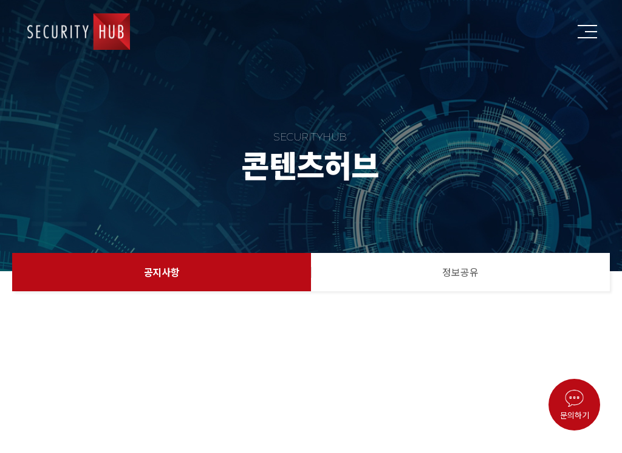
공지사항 (162, 272)
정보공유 (460, 272)
